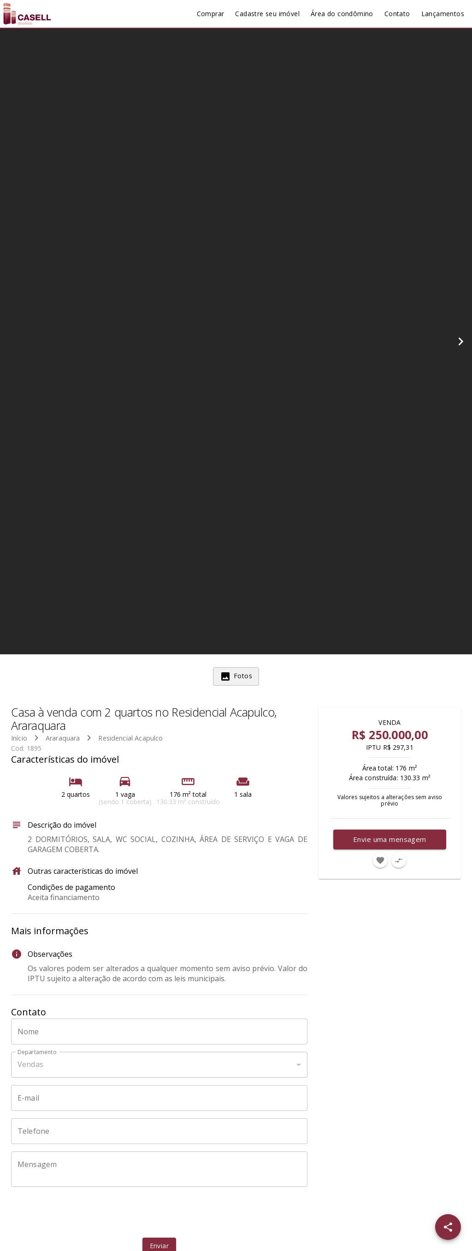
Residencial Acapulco (130, 738)
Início (19, 738)
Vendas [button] (30, 1064)
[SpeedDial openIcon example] (448, 1227)
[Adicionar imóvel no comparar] (398, 860)
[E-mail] (159, 1098)
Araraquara (63, 738)
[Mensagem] (159, 1169)
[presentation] (159, 1212)
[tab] (236, 676)
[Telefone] (159, 1131)
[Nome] (159, 1031)
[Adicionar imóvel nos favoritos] (380, 860)
